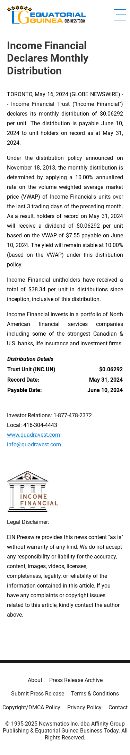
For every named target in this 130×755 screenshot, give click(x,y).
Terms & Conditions (95, 693)
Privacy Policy (84, 707)
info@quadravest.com (34, 444)
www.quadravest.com (33, 434)
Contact (118, 707)
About (35, 680)
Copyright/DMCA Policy (31, 707)
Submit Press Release (37, 693)
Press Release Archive (76, 680)
